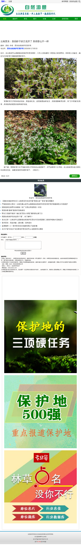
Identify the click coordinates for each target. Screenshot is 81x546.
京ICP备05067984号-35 (40, 539)
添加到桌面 (73, 1)
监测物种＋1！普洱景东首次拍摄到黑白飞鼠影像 (19, 226)
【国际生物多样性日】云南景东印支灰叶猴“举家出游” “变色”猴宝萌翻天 (28, 201)
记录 (54, 19)
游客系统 (65, 19)
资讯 (25, 19)
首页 (4, 19)
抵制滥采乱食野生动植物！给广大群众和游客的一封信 (21, 207)
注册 (10, 1)
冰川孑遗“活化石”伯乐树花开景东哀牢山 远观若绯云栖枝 (22, 229)
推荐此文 (74, 176)
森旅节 (15, 19)
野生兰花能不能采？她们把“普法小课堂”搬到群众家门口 (22, 213)
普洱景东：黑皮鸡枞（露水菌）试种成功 (17, 223)
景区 (76, 19)
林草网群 (65, 1)
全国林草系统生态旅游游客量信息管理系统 (40, 534)
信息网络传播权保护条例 (31, 269)
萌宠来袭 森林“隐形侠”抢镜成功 (13, 210)
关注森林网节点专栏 (41, 536)
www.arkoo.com (12, 267)
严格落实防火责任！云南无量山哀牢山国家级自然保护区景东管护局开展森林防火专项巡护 (35, 204)
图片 (35, 19)
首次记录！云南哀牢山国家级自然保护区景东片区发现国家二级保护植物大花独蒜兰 (32, 220)
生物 (44, 19)
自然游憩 (28, 9)
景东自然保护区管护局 (15, 48)
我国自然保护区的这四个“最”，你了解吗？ (17, 216)
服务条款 (8, 258)
